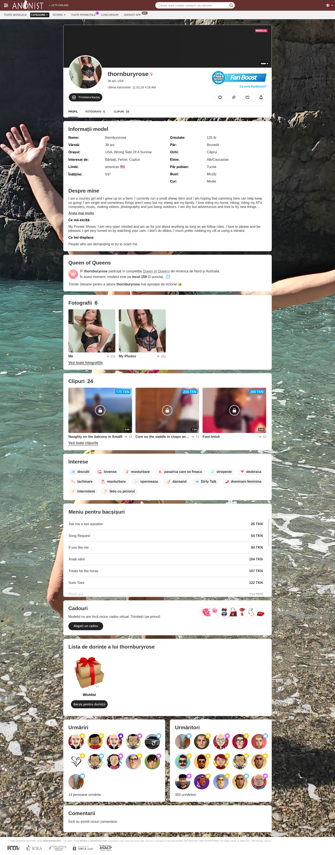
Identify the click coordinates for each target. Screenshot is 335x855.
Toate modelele (15, 14)
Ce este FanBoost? (253, 86)
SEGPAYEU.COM (98, 841)
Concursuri (109, 14)
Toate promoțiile (84, 14)
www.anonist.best (52, 840)
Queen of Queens (156, 271)
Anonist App (133, 14)
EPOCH (84, 841)
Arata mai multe (81, 213)
